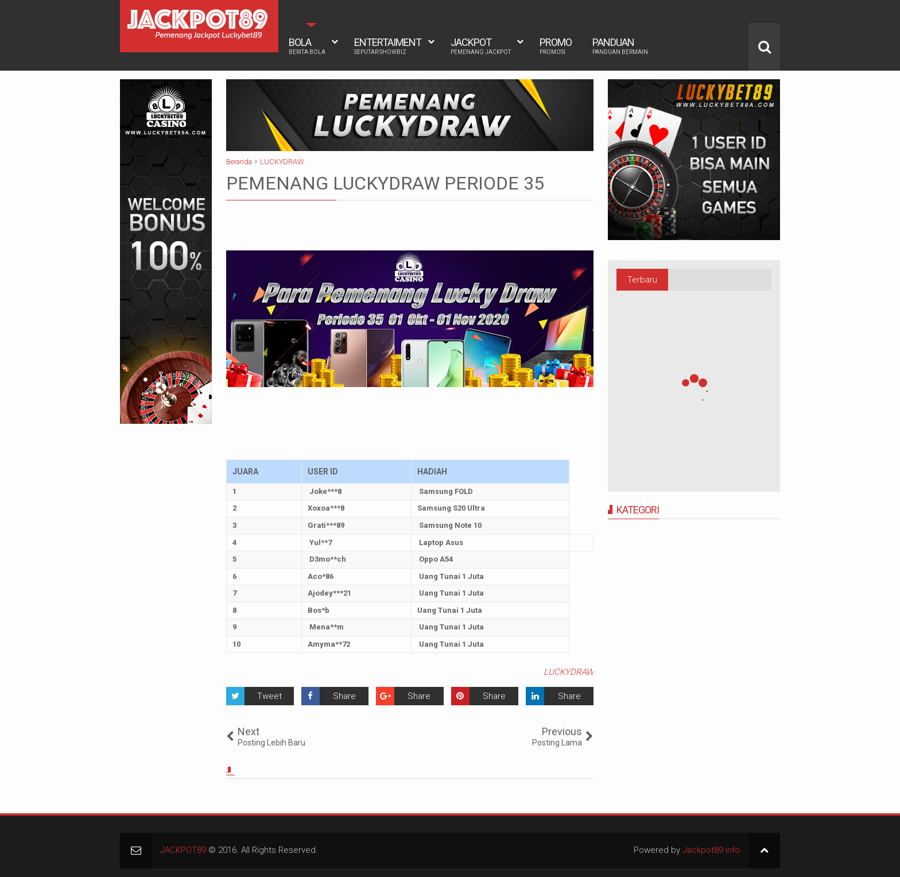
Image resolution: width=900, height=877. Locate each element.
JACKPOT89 (183, 850)
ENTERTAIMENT (387, 46)
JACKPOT (481, 46)
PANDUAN (620, 46)
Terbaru (642, 280)
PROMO (556, 46)
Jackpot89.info (711, 850)
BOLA (307, 46)
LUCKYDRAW (568, 672)
